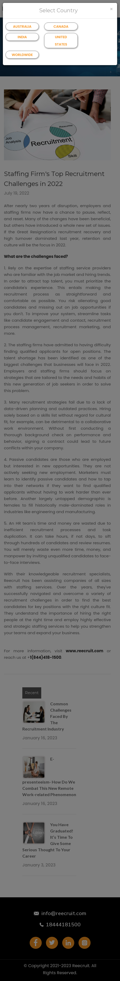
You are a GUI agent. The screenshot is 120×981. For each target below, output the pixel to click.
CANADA (61, 26)
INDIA (22, 37)
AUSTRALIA (22, 26)
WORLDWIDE (22, 54)
